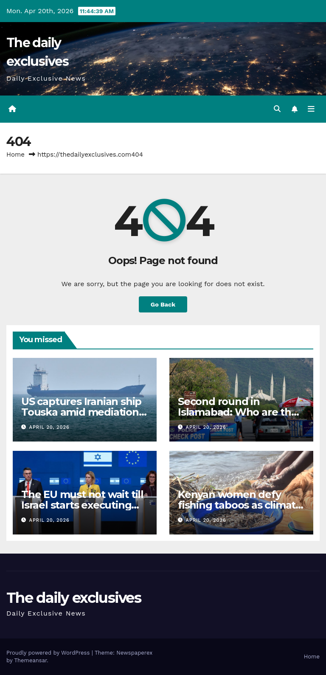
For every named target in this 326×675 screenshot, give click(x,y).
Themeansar (30, 660)
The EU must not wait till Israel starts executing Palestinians (82, 505)
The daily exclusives (73, 598)
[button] (277, 109)
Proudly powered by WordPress (49, 653)
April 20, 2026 (49, 427)
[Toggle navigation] (311, 109)
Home (15, 154)
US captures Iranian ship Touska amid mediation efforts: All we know (81, 412)
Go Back (163, 304)
